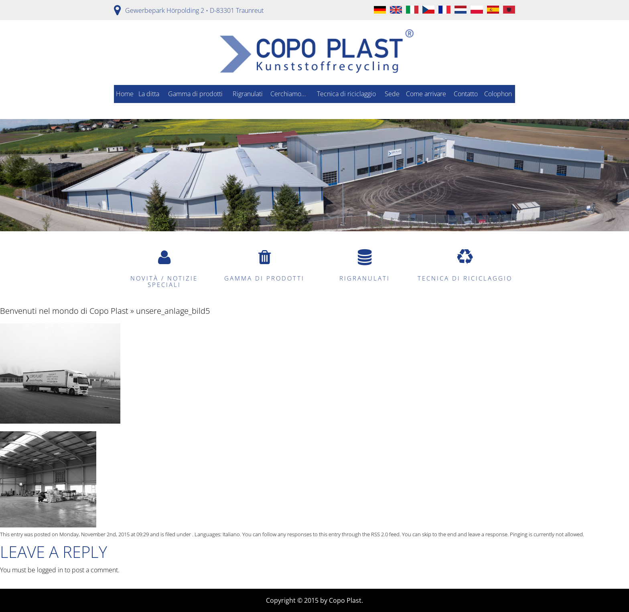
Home (125, 93)
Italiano (231, 534)
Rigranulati (248, 93)
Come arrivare (426, 93)
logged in (50, 570)
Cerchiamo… (288, 93)
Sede (392, 93)
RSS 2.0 (379, 534)
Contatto (466, 93)
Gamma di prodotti (195, 93)
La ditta (148, 93)
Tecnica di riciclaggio (346, 93)
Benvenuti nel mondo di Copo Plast (64, 310)
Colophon (498, 93)
